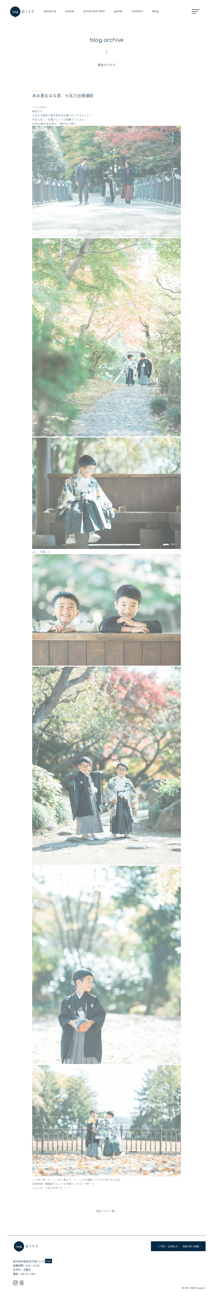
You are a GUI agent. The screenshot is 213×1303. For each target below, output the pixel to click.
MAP (48, 1261)
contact (137, 11)
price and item (94, 11)
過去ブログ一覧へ (106, 1211)
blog (155, 11)
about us (50, 11)
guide (118, 11)
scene (69, 11)
